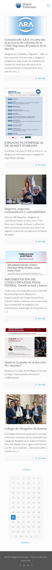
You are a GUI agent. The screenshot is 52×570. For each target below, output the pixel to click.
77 (36, 537)
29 (34, 498)
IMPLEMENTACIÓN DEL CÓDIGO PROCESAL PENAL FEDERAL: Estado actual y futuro (26, 282)
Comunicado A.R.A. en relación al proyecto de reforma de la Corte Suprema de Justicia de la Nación (25, 44)
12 (39, 483)
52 (29, 517)
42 (39, 507)
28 (29, 498)
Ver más (41, 78)
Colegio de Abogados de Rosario (26, 429)
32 (18, 503)
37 (13, 507)
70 (28, 532)
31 (13, 503)
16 (29, 488)
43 (13, 512)
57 (23, 522)
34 (29, 503)
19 (13, 493)
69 (23, 532)
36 (39, 503)
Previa (26, 470)
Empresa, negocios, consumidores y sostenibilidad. (25, 210)
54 (39, 517)
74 (21, 537)
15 (23, 488)
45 (23, 512)
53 (34, 517)
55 (13, 522)
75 (26, 537)
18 (39, 488)
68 (18, 532)
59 (34, 522)
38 (18, 507)
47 (34, 512)
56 (18, 522)
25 (13, 498)
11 (34, 483)
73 (16, 537)
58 (28, 522)
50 (18, 517)
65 (34, 527)
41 (34, 507)
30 (39, 498)
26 (18, 498)
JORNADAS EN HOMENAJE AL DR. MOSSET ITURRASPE (24, 144)
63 (23, 527)
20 (18, 493)
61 (13, 527)
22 (29, 493)
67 (13, 532)
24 (39, 493)
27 (23, 498)
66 (39, 527)
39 (23, 507)
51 (23, 517)
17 (34, 488)
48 (39, 512)
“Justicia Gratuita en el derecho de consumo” (25, 364)
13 (13, 488)
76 (31, 537)
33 (23, 503)
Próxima (26, 542)
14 (18, 488)
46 (28, 512)
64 (28, 527)
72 (39, 532)
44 (18, 512)
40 (28, 507)
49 (13, 517)
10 (29, 483)
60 (39, 522)
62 (18, 527)
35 (34, 503)
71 (34, 532)
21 (23, 493)
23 (34, 493)
